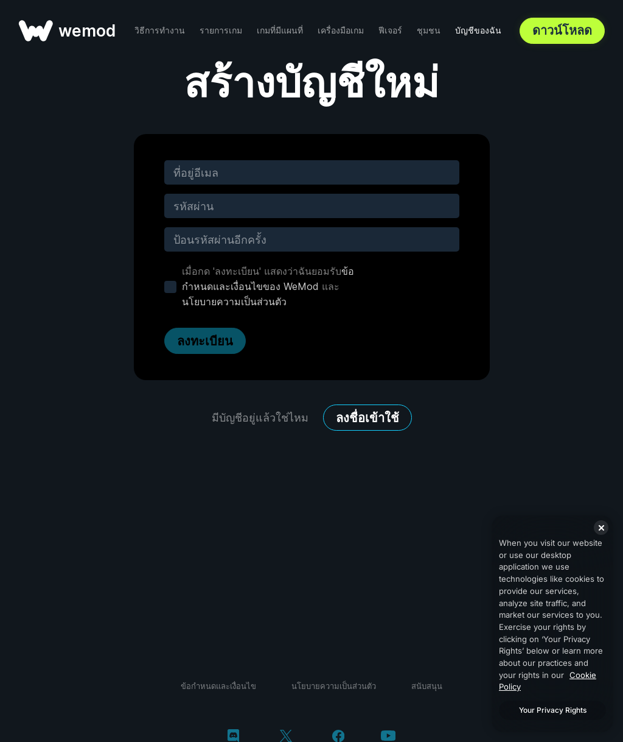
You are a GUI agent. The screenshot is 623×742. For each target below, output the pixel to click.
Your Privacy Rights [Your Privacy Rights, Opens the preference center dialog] (552, 710)
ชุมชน (428, 30)
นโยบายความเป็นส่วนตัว (234, 301)
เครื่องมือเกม (341, 30)
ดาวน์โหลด (562, 30)
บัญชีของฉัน (478, 30)
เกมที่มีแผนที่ (280, 30)
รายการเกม (221, 30)
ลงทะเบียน (205, 341)
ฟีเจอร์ (390, 30)
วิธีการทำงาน (159, 30)
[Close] (601, 527)
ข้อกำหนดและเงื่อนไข (218, 686)
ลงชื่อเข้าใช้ (367, 418)
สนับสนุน (426, 686)
